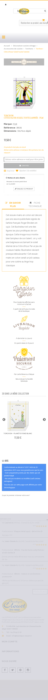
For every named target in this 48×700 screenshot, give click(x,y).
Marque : (8, 124)
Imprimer (11, 171)
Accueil (7, 45)
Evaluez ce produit (24, 188)
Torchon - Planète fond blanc (17, 433)
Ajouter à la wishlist (27, 171)
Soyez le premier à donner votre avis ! (16, 495)
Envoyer (25, 165)
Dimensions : (10, 131)
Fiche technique (35, 204)
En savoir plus (13, 204)
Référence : (10, 128)
